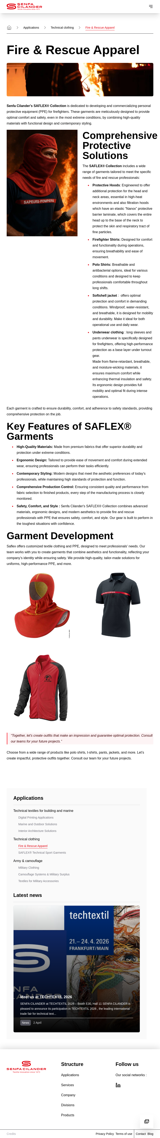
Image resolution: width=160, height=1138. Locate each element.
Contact (141, 1133)
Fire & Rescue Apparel (33, 846)
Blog (150, 1133)
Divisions (67, 1105)
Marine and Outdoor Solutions (37, 824)
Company (68, 1095)
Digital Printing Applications (36, 817)
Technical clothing (62, 27)
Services (67, 1085)
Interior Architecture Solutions (37, 831)
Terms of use (124, 1133)
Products (67, 1115)
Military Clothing (28, 867)
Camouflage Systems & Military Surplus (44, 874)
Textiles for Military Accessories (38, 881)
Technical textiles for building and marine (43, 810)
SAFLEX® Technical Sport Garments (42, 852)
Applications (31, 27)
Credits (11, 1133)
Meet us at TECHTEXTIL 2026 (46, 997)
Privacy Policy (105, 1133)
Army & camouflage (27, 861)
